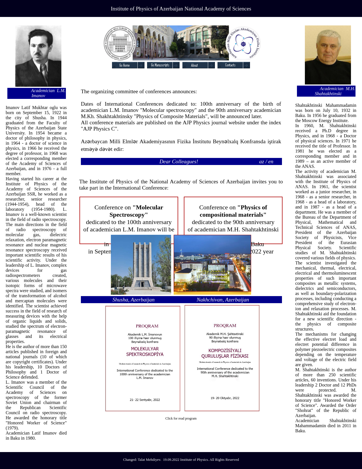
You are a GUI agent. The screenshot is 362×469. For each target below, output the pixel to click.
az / (263, 161)
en (270, 161)
